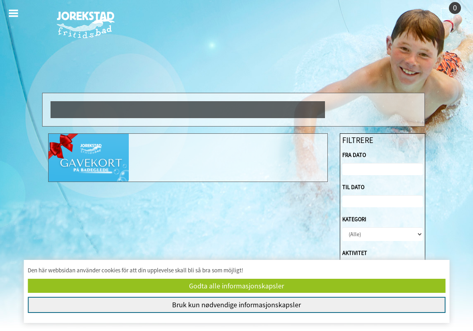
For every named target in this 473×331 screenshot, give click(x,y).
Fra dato (354, 155)
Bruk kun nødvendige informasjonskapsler (236, 304)
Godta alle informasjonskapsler (236, 285)
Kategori (354, 219)
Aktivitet (354, 253)
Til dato (353, 187)
